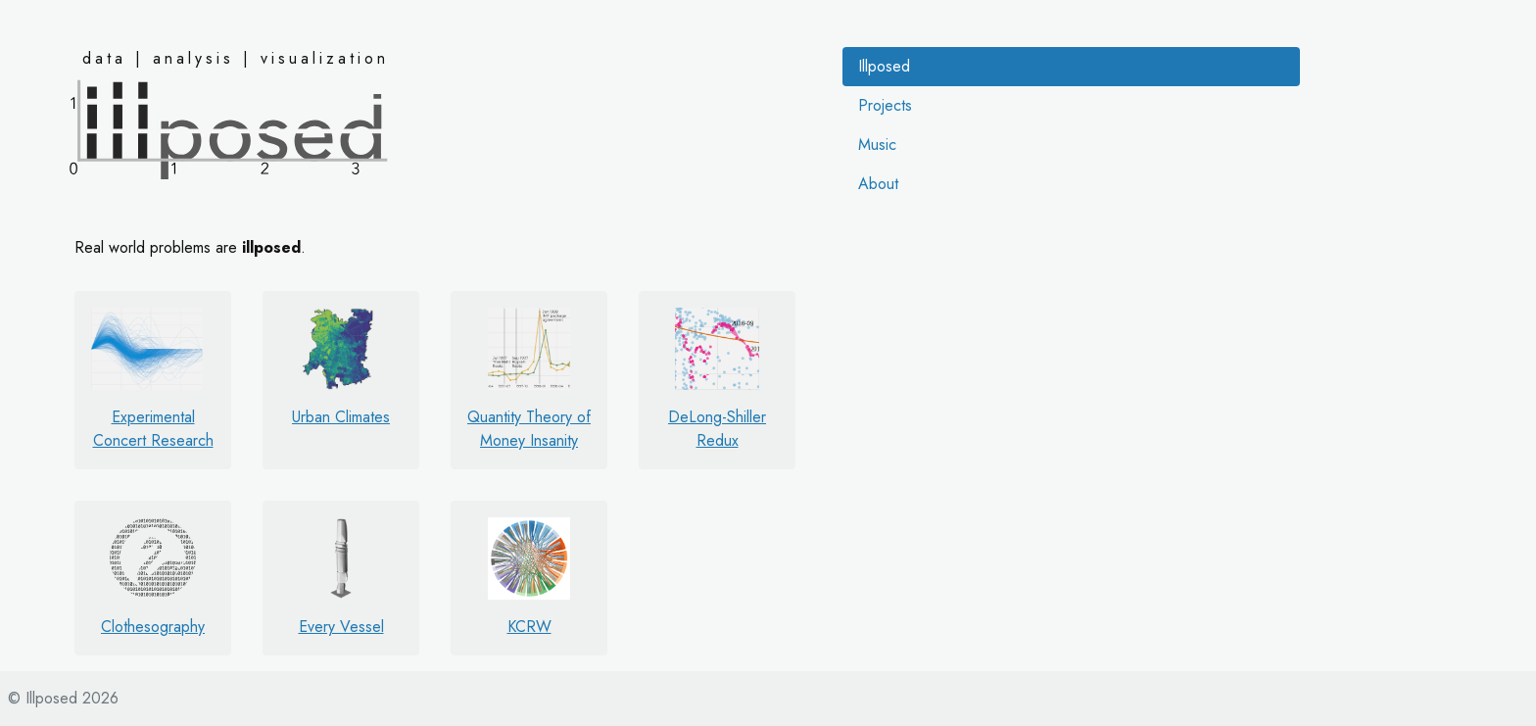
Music (877, 144)
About (878, 183)
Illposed (884, 66)
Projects (885, 105)
